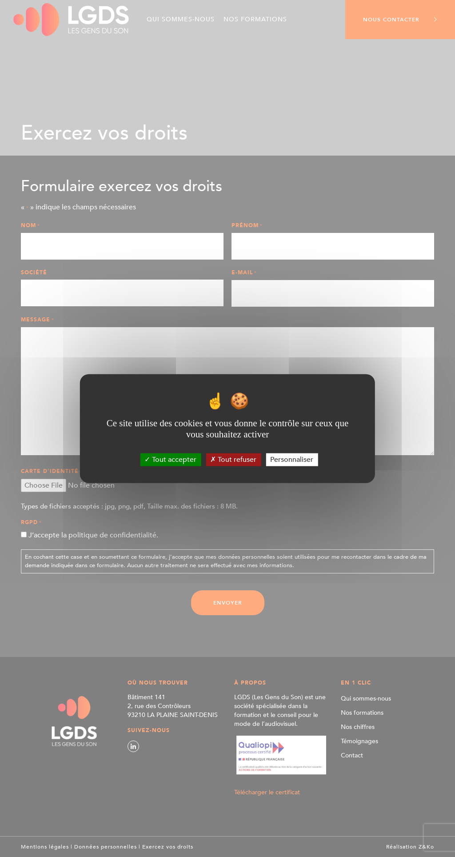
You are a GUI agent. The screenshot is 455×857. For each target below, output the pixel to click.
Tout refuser (233, 459)
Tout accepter (170, 459)
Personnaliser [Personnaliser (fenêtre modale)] (291, 459)
